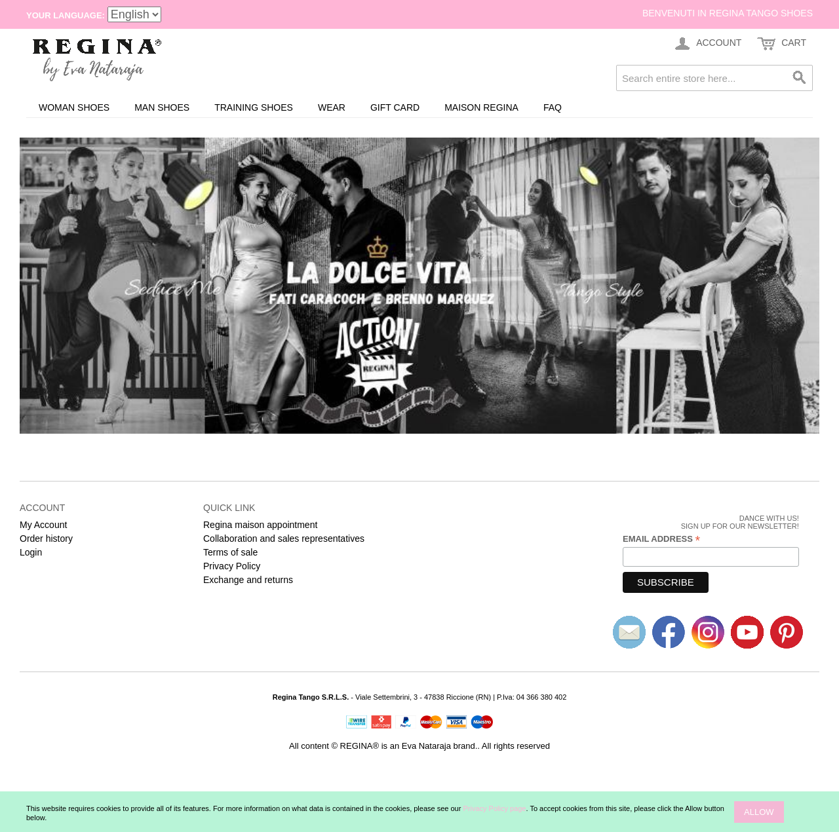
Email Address (661, 539)
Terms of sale (230, 552)
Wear (331, 107)
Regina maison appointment (260, 525)
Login (31, 552)
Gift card (395, 107)
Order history (46, 538)
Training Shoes (253, 107)
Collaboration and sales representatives (283, 538)
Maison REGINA (481, 107)
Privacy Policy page (494, 808)
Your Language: (65, 15)
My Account (43, 525)
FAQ (552, 107)
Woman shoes (74, 107)
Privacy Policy (231, 566)
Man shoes (161, 107)
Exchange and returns (248, 580)
